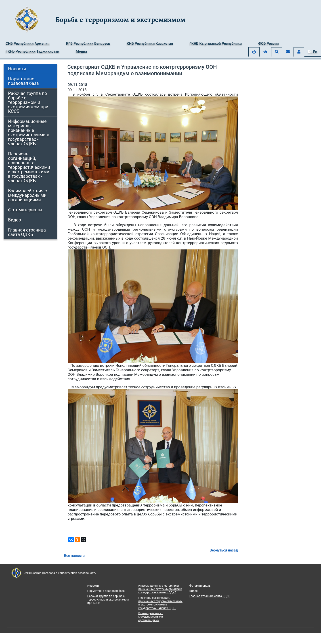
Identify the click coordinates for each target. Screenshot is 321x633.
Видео (14, 220)
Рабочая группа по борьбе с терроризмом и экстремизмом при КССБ (28, 102)
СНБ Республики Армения (28, 43)
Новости (17, 68)
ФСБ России (268, 43)
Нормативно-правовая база (23, 81)
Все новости (74, 556)
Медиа (81, 51)
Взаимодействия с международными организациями (27, 195)
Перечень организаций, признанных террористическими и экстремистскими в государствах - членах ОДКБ (29, 167)
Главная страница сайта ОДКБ (27, 232)
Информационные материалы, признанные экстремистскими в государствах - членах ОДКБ (28, 132)
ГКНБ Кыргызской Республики (215, 43)
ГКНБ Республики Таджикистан (32, 51)
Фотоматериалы (25, 209)
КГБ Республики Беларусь (88, 43)
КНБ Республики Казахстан (150, 43)
